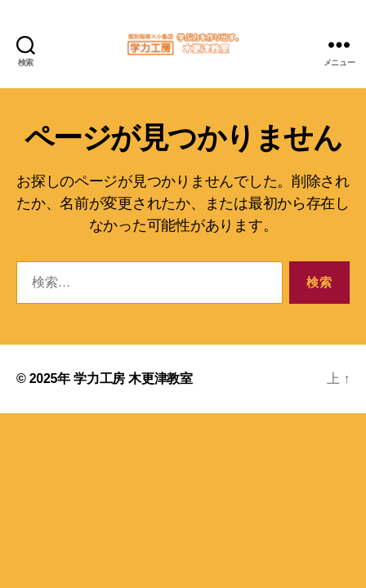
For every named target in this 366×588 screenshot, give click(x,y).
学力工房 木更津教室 (133, 378)
